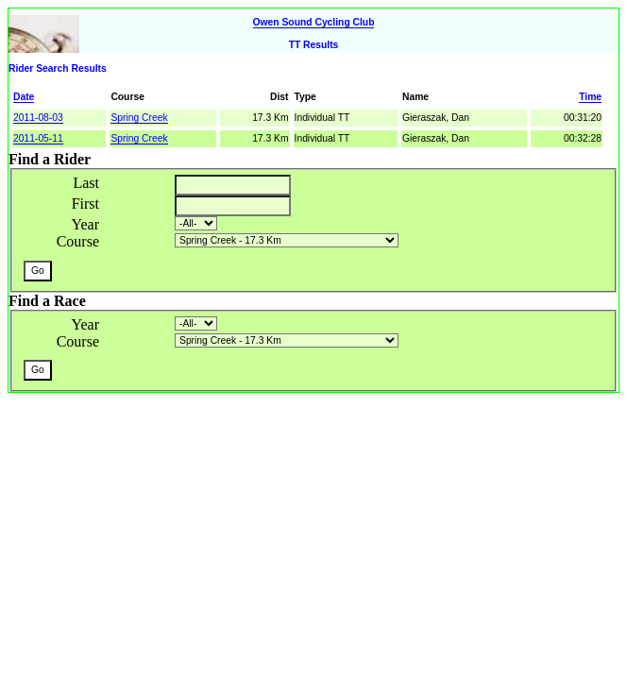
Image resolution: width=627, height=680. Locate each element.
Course (78, 241)
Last (86, 183)
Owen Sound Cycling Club (314, 22)
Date (23, 97)
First (85, 204)
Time (590, 97)
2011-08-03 (38, 117)
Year (85, 224)
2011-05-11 (38, 138)
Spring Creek (138, 117)
